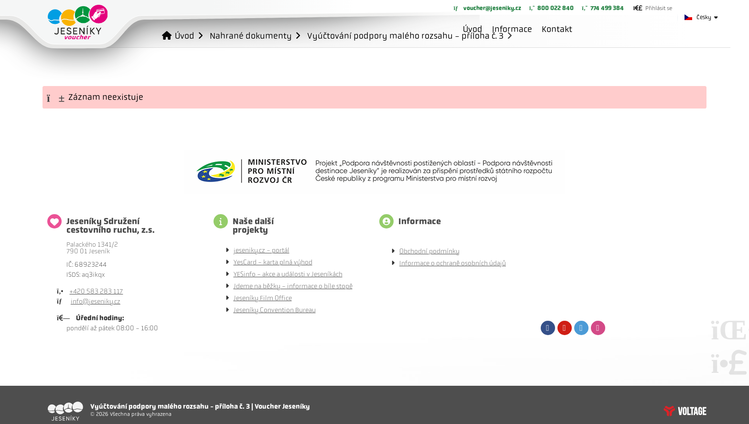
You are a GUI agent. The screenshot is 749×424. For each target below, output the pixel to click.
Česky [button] (703, 17)
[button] (653, 8)
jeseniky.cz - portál (261, 250)
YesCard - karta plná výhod (273, 262)
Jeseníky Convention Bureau (275, 310)
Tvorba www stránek (684, 411)
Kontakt (557, 29)
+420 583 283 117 (96, 291)
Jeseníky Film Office (263, 298)
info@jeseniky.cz (95, 301)
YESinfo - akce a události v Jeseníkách (288, 274)
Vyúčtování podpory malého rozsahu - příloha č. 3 (405, 35)
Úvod (77, 22)
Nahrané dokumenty (251, 35)
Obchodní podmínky (429, 251)
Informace (512, 29)
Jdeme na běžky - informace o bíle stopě (293, 286)
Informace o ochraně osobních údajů (452, 263)
